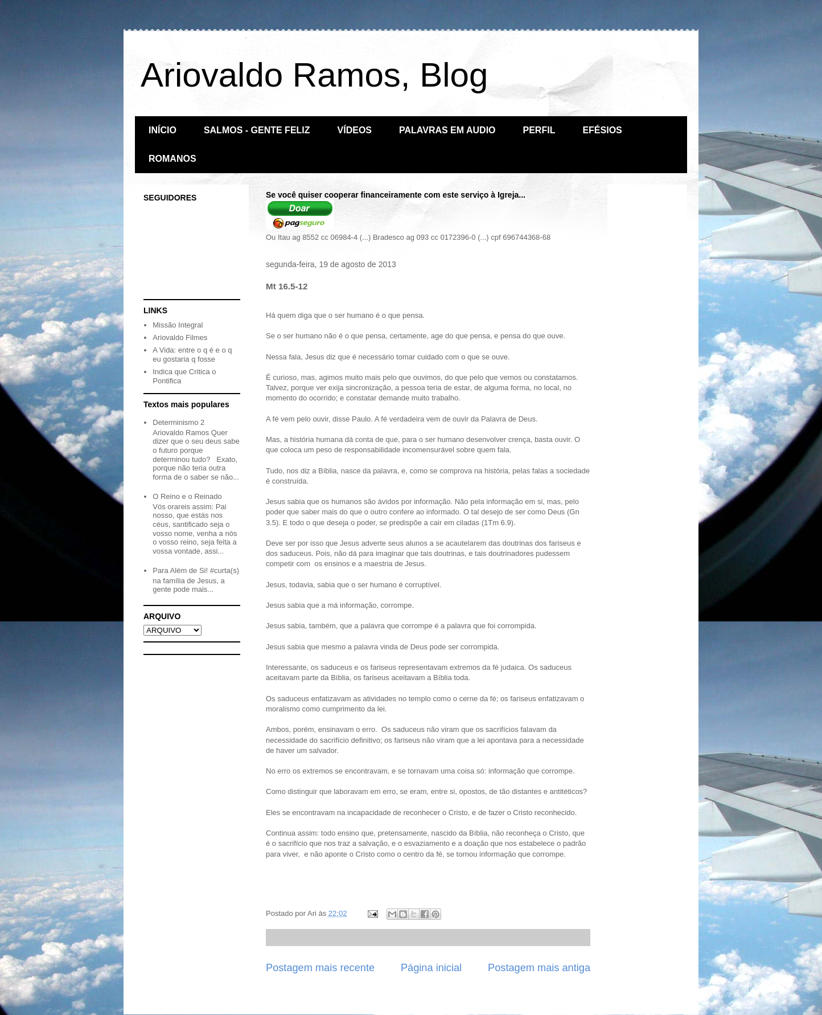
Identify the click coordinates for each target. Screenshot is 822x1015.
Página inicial (431, 967)
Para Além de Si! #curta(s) (196, 570)
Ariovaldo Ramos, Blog (314, 75)
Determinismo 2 (178, 422)
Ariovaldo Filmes (180, 337)
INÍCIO (162, 130)
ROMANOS (172, 158)
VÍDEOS (355, 130)
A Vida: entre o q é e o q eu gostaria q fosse (192, 354)
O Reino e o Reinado (187, 496)
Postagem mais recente (320, 967)
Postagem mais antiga (539, 967)
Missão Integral (178, 325)
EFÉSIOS (602, 130)
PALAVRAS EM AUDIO (447, 130)
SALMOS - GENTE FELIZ (257, 130)
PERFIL (539, 130)
